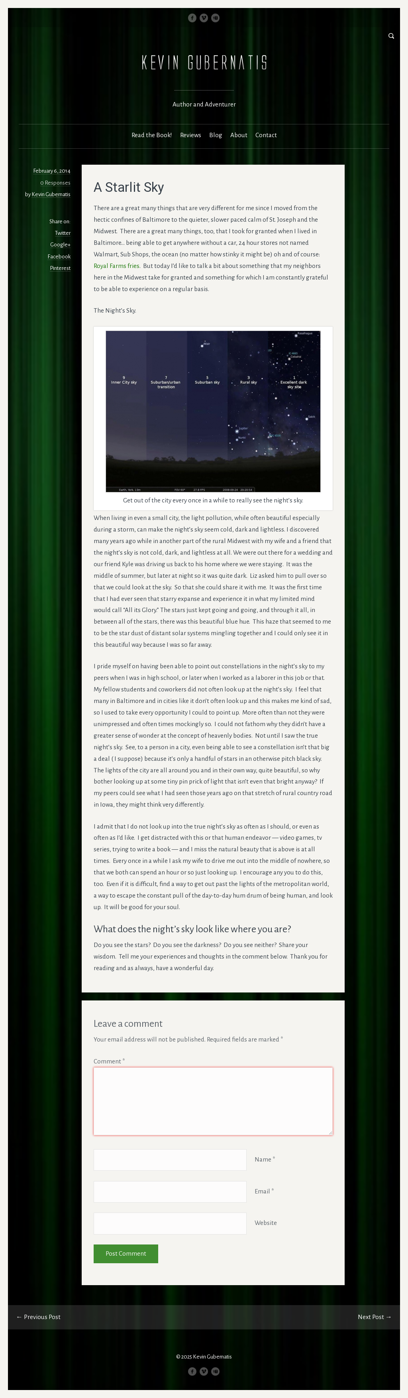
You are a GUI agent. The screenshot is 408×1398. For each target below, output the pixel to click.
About (238, 135)
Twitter (63, 233)
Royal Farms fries (116, 265)
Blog (215, 135)
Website (266, 1223)
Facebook (59, 257)
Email (264, 1191)
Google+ (60, 245)
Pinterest (60, 268)
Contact (266, 135)
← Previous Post (38, 1316)
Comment (109, 1061)
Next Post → (375, 1316)
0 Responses (55, 183)
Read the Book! (151, 135)
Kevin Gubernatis (51, 194)
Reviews (190, 135)
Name (265, 1159)
